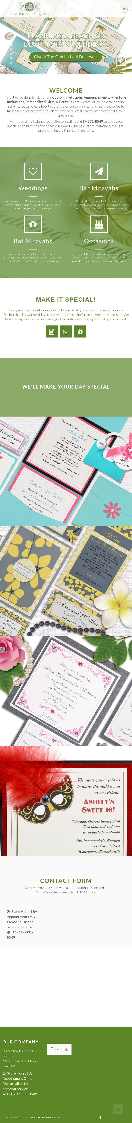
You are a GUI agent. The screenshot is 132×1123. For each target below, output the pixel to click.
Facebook (59, 1049)
